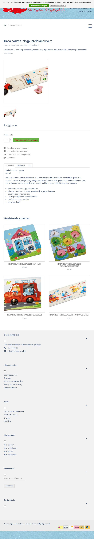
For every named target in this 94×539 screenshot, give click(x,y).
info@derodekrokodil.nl (17, 351)
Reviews (21, 165)
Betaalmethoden (10, 388)
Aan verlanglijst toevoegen (16, 151)
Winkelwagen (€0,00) (78, 8)
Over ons (7, 378)
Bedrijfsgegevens (10, 375)
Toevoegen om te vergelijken (17, 154)
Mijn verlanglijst (10, 454)
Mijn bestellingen (10, 448)
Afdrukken (10, 158)
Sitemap (7, 418)
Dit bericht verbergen (39, 6)
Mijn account (9, 445)
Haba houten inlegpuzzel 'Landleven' (25, 45)
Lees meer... (8, 53)
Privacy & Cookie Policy (13, 385)
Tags (29, 165)
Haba (11, 135)
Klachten (7, 421)
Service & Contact (11, 415)
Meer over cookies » (58, 6)
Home (6, 45)
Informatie (10, 165)
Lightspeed (45, 524)
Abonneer (9, 486)
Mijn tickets (8, 451)
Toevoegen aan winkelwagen (26, 140)
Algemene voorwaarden (13, 381)
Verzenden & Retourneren (14, 411)
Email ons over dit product (16, 148)
